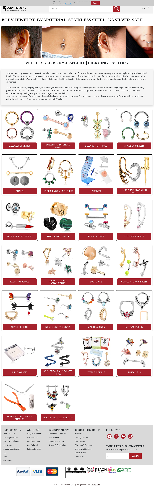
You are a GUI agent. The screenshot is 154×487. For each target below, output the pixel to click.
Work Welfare (54, 437)
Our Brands (7, 460)
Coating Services (81, 437)
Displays (96, 191)
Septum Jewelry (134, 327)
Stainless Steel (87, 20)
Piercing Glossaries (10, 437)
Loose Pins (96, 281)
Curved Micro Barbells (134, 281)
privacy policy (68, 4)
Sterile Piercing (96, 372)
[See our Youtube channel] (109, 436)
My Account (80, 434)
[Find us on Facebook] (116, 436)
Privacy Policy (95, 485)
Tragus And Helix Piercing (58, 417)
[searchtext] (81, 8)
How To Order (9, 434)
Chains (19, 191)
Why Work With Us (34, 434)
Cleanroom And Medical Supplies (20, 418)
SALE (137, 20)
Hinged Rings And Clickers (58, 191)
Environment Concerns (57, 434)
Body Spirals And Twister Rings (57, 372)
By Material (51, 20)
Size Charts (7, 445)
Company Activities (56, 441)
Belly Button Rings (96, 145)
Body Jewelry (18, 20)
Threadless (134, 372)
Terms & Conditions (11, 441)
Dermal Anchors (96, 236)
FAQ (5, 453)
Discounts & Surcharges (84, 445)
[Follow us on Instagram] (130, 436)
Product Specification (11, 449)
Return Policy (80, 453)
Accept (95, 3)
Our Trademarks (33, 441)
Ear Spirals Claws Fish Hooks (134, 191)
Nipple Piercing (19, 327)
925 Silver (118, 20)
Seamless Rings (96, 327)
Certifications (32, 437)
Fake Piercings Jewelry (19, 236)
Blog (5, 457)
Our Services (80, 441)
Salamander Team (34, 449)
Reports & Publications (57, 445)
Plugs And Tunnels (58, 236)
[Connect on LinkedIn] (123, 436)
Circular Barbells (134, 145)
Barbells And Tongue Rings (58, 146)
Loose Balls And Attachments (58, 282)
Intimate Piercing (134, 236)
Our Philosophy (33, 445)
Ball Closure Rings (20, 145)
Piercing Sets (19, 372)
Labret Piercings (19, 281)
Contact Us (79, 457)
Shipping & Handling (83, 449)
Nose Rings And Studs (57, 327)
